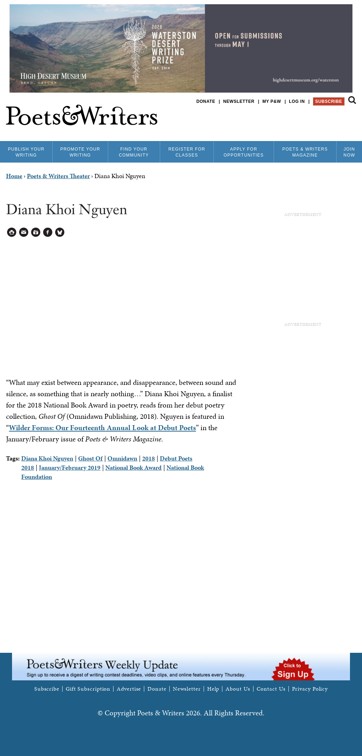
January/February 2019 (69, 467)
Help (213, 689)
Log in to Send (24, 232)
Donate (205, 101)
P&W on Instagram (351, 120)
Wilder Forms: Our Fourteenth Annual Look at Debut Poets (102, 427)
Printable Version (12, 232)
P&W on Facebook (327, 120)
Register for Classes (186, 152)
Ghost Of (90, 458)
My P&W (271, 101)
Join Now (349, 152)
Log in (297, 101)
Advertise (129, 689)
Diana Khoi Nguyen (47, 458)
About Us (238, 689)
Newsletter (239, 101)
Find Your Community (134, 152)
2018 (148, 458)
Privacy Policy (310, 689)
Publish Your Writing (26, 152)
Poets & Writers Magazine (305, 152)
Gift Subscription (88, 689)
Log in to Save (36, 232)
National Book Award (133, 467)
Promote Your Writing (80, 152)
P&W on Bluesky (339, 120)
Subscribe (328, 101)
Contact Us (271, 689)
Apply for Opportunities (244, 152)
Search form (352, 100)
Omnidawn (122, 458)
